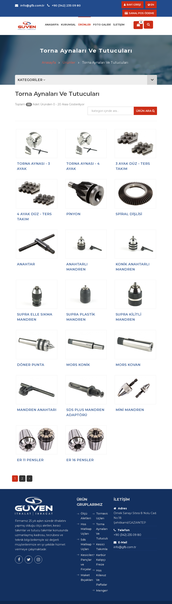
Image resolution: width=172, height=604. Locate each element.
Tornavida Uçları (102, 510)
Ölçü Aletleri (86, 510)
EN (151, 5)
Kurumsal (68, 18)
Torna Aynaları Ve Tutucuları (102, 526)
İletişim (118, 18)
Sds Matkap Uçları (86, 538)
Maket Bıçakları (86, 572)
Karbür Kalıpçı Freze (101, 554)
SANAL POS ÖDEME (110, 5)
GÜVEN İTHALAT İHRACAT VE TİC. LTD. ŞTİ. (85, 599)
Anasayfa (52, 18)
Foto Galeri (102, 18)
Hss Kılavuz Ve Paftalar (101, 572)
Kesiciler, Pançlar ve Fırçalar (86, 556)
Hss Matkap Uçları (86, 523)
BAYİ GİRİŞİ (136, 5)
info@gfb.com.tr (29, 5)
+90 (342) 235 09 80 (64, 5)
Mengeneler (102, 585)
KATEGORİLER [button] (88, 74)
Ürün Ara (141, 105)
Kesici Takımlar (102, 541)
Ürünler (84, 18)
